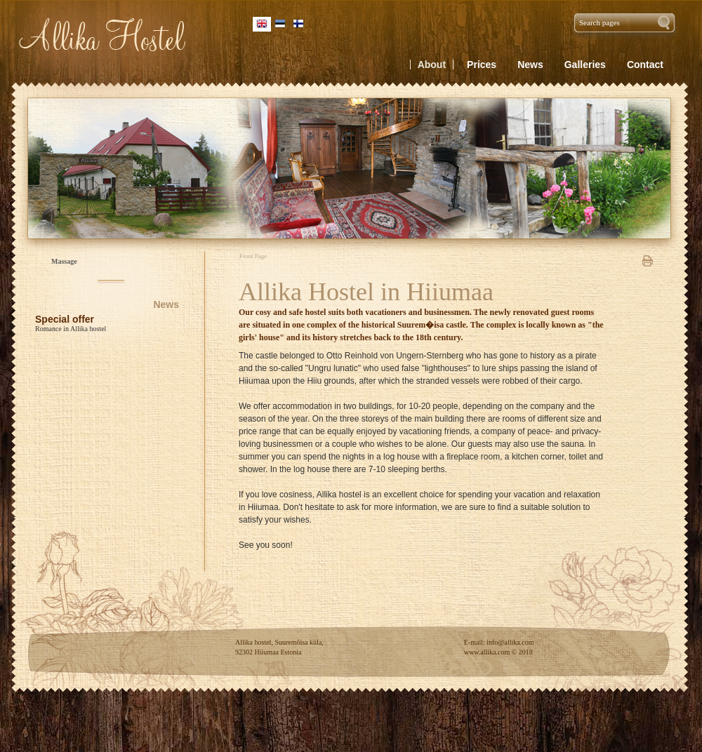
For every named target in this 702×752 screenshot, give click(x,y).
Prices (481, 64)
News (166, 304)
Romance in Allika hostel (70, 329)
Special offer (64, 319)
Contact (645, 64)
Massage (64, 261)
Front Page (253, 256)
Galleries (585, 64)
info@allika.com (510, 642)
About (432, 64)
